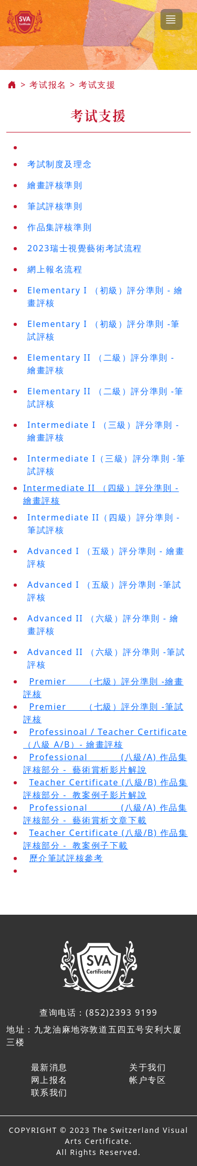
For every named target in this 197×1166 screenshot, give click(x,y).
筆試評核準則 (55, 206)
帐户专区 (147, 1080)
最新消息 (49, 1067)
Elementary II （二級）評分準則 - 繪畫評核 (100, 364)
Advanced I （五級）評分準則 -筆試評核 (104, 591)
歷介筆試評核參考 (66, 858)
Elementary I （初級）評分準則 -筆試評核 (103, 330)
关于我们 (147, 1067)
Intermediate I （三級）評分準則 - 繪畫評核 (103, 431)
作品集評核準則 (59, 227)
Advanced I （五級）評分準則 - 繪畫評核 (105, 557)
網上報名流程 (55, 269)
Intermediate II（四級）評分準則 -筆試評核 (103, 524)
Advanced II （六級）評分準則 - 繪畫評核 (103, 624)
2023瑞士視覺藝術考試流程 (84, 248)
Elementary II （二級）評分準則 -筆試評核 (105, 397)
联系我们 (49, 1092)
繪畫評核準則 (55, 185)
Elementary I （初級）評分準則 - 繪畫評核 (105, 296)
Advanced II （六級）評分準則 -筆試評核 (106, 658)
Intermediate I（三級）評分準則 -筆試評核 (106, 465)
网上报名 (49, 1080)
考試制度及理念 (59, 164)
